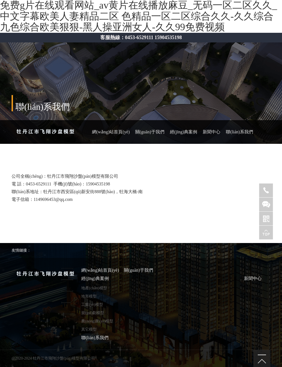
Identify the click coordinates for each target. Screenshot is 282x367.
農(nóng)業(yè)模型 (97, 321)
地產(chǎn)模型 (94, 288)
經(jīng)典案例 (183, 131)
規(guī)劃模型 (92, 313)
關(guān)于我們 (149, 131)
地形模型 (89, 296)
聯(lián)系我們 (239, 131)
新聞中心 (211, 131)
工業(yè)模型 (92, 305)
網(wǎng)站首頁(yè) (111, 131)
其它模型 (89, 329)
